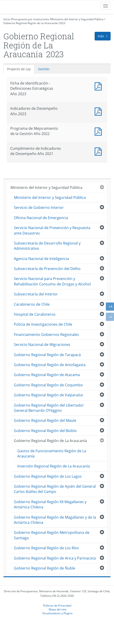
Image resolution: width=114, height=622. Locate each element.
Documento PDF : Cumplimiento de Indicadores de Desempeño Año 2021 (99, 151)
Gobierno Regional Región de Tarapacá (47, 354)
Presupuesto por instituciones (30, 19)
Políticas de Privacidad (57, 605)
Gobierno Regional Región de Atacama (47, 374)
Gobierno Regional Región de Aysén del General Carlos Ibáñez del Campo (55, 489)
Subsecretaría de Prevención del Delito (47, 268)
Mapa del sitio (57, 609)
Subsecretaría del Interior (36, 294)
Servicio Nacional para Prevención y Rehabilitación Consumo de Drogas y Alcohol (52, 281)
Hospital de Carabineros (35, 314)
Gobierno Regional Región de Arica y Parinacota (55, 558)
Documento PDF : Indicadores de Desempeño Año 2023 (99, 111)
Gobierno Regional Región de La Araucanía (30, 23)
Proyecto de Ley (19, 69)
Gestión (44, 69)
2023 (62, 23)
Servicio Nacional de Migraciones (42, 344)
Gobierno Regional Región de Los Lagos (48, 476)
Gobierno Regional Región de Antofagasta (50, 364)
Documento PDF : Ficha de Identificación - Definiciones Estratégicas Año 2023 (99, 86)
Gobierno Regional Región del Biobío (45, 430)
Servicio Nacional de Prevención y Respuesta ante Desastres (52, 230)
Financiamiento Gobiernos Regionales (46, 334)
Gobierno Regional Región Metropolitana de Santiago (51, 535)
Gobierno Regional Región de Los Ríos (46, 547)
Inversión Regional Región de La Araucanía (53, 466)
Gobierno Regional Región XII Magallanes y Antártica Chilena (50, 504)
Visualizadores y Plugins (57, 613)
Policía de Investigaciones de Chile (43, 324)
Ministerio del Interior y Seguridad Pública (77, 19)
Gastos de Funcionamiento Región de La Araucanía (51, 453)
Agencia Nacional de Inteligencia (41, 258)
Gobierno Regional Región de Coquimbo (48, 384)
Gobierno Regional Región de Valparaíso (48, 394)
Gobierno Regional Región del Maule (45, 420)
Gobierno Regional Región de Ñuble (44, 568)
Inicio (6, 19)
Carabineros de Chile (32, 304)
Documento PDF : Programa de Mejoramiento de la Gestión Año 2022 (99, 131)
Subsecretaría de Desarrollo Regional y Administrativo (47, 246)
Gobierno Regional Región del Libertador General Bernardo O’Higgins (49, 408)
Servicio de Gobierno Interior (39, 207)
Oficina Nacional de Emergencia (41, 217)
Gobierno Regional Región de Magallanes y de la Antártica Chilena (55, 520)
